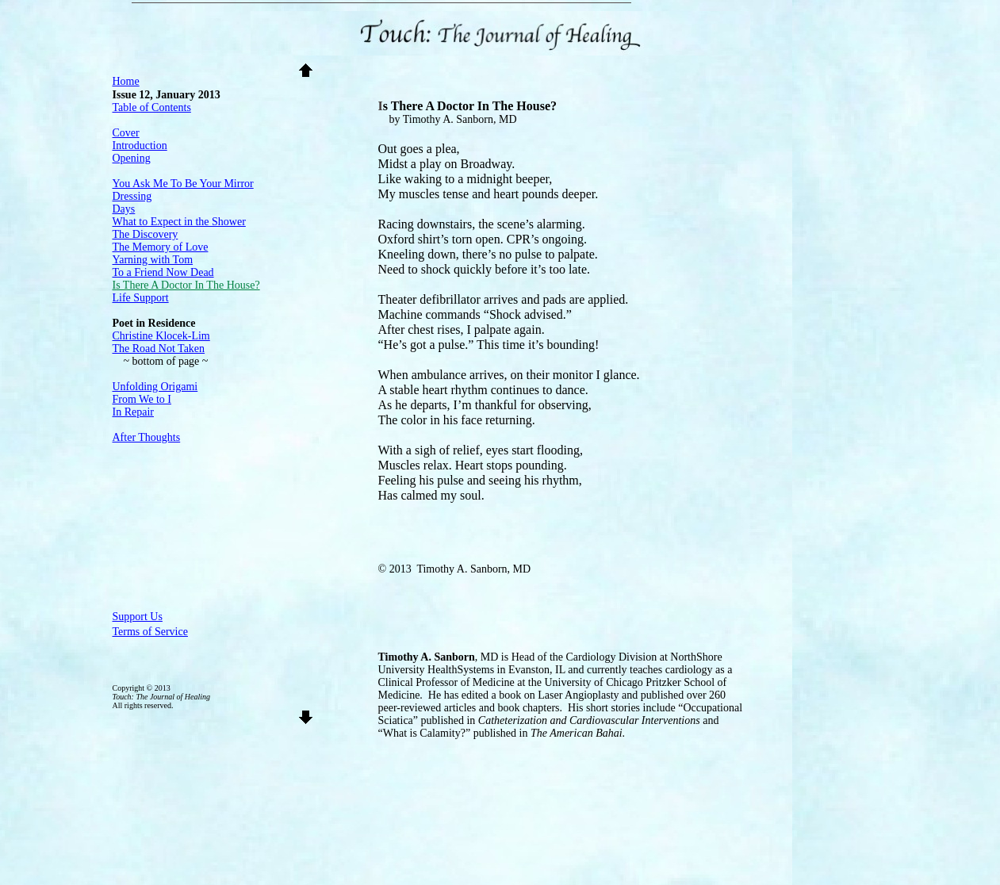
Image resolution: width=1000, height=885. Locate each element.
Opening (132, 158)
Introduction (140, 145)
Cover (126, 133)
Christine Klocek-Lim (161, 336)
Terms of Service (150, 632)
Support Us (138, 617)
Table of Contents (152, 107)
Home (126, 81)
